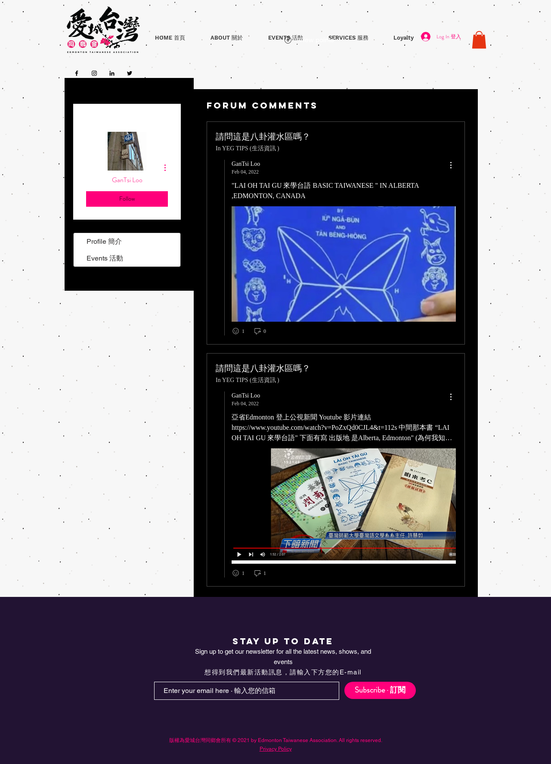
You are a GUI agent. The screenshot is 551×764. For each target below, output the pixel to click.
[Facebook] (76, 73)
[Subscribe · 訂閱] (380, 690)
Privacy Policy (276, 749)
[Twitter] (129, 73)
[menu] (451, 165)
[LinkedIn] (111, 73)
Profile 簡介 (104, 241)
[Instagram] (94, 73)
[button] (226, 37)
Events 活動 (105, 258)
